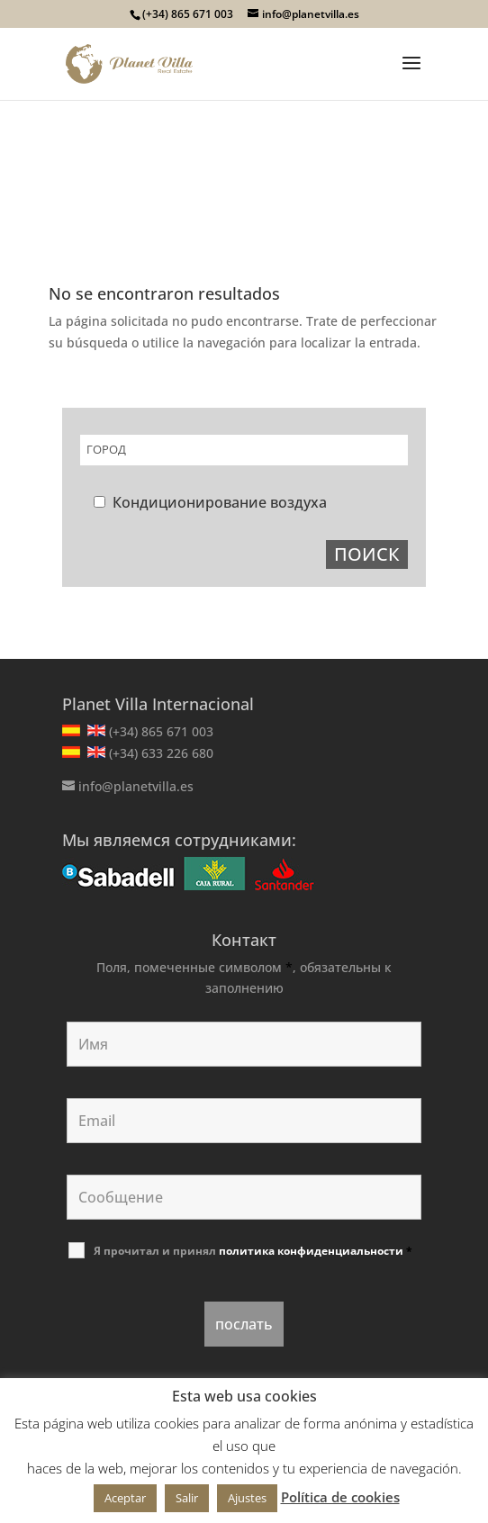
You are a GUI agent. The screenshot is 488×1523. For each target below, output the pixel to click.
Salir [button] (187, 1498)
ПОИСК (367, 554)
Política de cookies (340, 1497)
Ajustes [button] (247, 1498)
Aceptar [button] (125, 1498)
